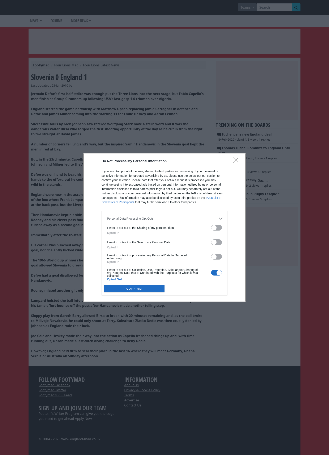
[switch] (216, 228)
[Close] (237, 161)
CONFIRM (134, 288)
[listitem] (164, 218)
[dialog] (164, 227)
